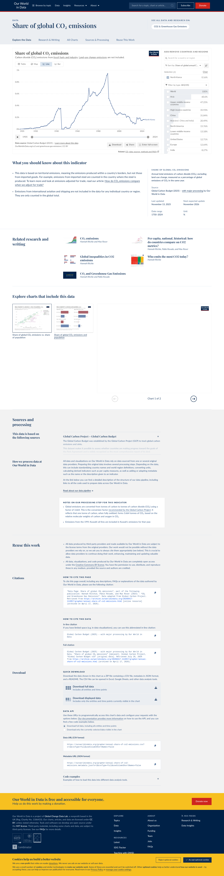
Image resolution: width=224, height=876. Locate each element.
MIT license (21, 831)
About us (152, 826)
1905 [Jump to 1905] (25, 137)
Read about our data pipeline (78, 491)
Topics (117, 826)
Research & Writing (49, 40)
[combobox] (152, 5)
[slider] (32, 137)
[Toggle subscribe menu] (185, 5)
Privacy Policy (97, 870)
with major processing (192, 191)
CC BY (65, 146)
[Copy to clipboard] (152, 592)
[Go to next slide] (194, 399)
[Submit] (172, 5)
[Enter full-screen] (148, 144)
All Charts (72, 40)
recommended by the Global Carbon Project (130, 510)
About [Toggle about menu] (95, 5)
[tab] (21, 64)
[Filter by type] (186, 85)
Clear (205, 72)
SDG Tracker (120, 853)
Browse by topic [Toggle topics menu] (41, 5)
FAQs (42, 835)
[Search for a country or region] (186, 58)
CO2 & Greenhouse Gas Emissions (170, 27)
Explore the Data (21, 40)
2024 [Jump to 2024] (155, 137)
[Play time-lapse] (17, 137)
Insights (67, 6)
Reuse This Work (125, 40)
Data (57, 6)
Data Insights (188, 831)
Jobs (150, 847)
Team (150, 841)
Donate (202, 6)
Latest (117, 848)
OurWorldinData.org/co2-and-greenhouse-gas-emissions (38, 146)
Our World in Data (21, 5)
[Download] (115, 144)
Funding (151, 836)
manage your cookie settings (118, 870)
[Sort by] (183, 65)
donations (53, 863)
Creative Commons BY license (90, 565)
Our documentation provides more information (100, 723)
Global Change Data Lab (56, 822)
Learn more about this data (66, 143)
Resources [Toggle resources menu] (80, 5)
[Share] (130, 144)
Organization (154, 831)
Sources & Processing (97, 40)
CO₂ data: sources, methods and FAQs (141, 151)
